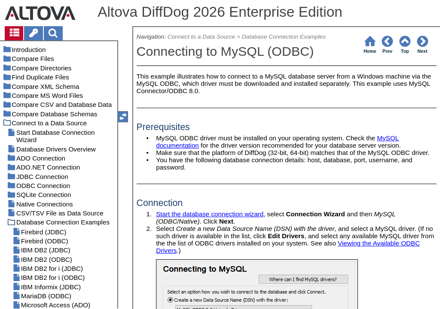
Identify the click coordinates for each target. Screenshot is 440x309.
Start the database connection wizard (209, 214)
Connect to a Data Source (201, 36)
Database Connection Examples (284, 36)
